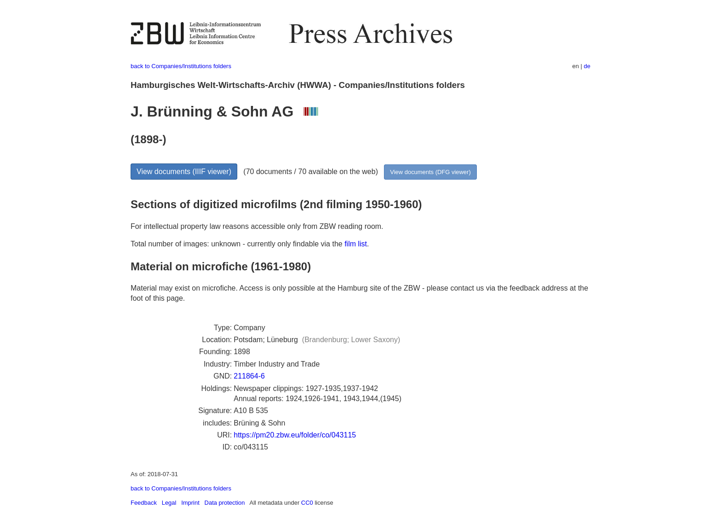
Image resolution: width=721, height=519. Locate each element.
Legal (169, 502)
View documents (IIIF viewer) (184, 171)
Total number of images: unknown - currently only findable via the (237, 244)
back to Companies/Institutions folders (181, 66)
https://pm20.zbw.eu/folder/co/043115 (295, 435)
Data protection (225, 502)
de (587, 66)
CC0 (307, 502)
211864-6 (249, 376)
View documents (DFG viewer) (430, 172)
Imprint (190, 502)
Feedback (144, 502)
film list (355, 244)
